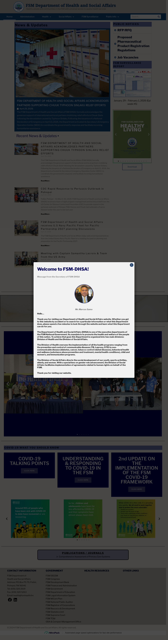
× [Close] (131, 265)
